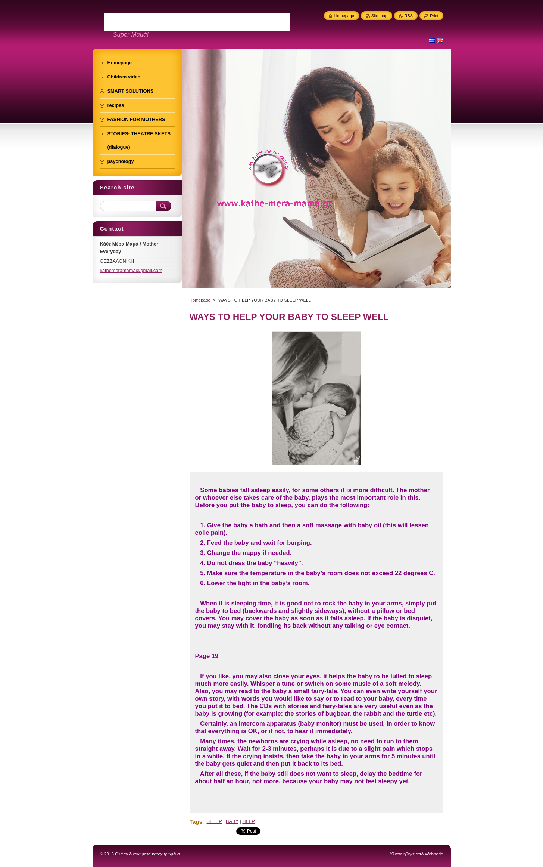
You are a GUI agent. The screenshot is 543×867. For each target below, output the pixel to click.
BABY (232, 821)
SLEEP (214, 821)
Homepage (200, 300)
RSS (409, 15)
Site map (379, 15)
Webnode (434, 854)
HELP (248, 821)
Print (434, 15)
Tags (196, 821)
